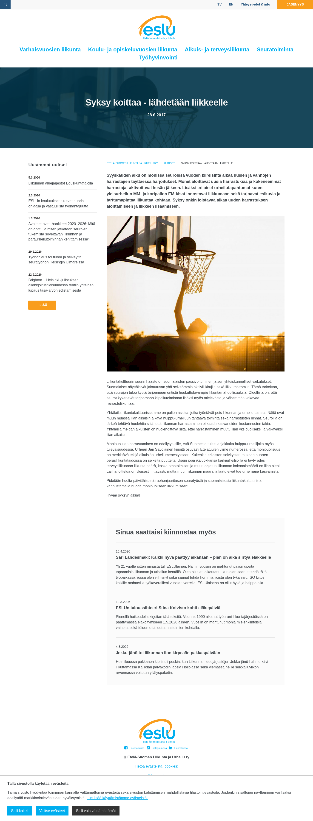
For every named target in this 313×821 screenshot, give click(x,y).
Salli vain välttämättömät (96, 811)
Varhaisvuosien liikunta (50, 49)
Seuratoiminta (275, 49)
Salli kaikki (19, 811)
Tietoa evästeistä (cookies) (156, 766)
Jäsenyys (295, 4)
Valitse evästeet (52, 811)
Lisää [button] (42, 305)
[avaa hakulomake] (5, 4)
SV (219, 4)
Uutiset (169, 163)
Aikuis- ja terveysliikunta (217, 49)
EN (231, 4)
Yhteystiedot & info (255, 4)
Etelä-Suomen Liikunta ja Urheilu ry (132, 163)
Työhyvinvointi (158, 57)
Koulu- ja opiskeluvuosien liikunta (132, 49)
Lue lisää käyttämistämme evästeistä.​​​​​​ (117, 798)
